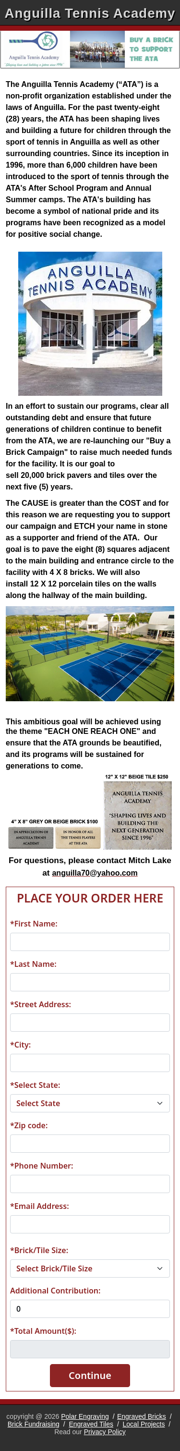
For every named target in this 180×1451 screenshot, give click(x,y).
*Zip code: (29, 1125)
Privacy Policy (105, 1432)
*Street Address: (40, 1004)
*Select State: (35, 1085)
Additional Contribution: (55, 1290)
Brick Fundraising (34, 1424)
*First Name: (34, 923)
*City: (20, 1044)
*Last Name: (33, 964)
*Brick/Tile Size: (39, 1250)
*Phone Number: (41, 1165)
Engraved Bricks (141, 1416)
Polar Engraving (85, 1416)
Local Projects (144, 1424)
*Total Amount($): (43, 1331)
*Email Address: (39, 1206)
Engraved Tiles (91, 1424)
